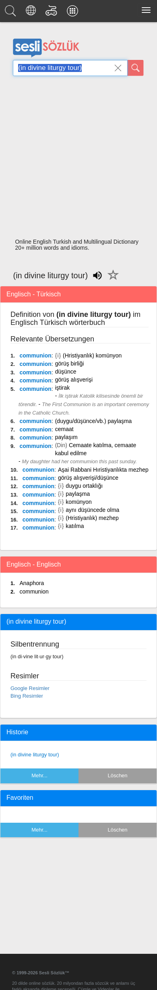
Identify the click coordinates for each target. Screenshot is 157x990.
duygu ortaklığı (84, 486)
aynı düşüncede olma (92, 510)
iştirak (62, 387)
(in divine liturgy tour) (34, 755)
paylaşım (66, 437)
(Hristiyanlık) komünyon (92, 355)
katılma (75, 526)
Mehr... (39, 775)
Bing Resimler (26, 696)
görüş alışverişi (74, 379)
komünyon (79, 502)
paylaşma (78, 494)
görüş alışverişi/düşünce (88, 477)
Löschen (117, 775)
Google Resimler (30, 688)
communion (35, 355)
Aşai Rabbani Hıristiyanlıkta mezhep (103, 469)
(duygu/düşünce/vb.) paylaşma (93, 421)
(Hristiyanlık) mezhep (92, 518)
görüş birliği (69, 363)
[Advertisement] (75, 159)
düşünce (65, 371)
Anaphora (31, 583)
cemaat (64, 429)
